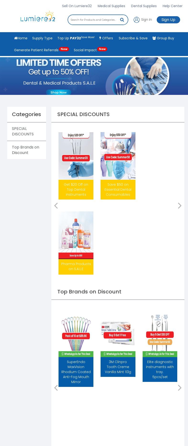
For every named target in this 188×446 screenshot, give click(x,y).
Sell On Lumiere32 (77, 6)
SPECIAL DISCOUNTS (23, 131)
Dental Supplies (144, 6)
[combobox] (98, 20)
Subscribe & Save (133, 38)
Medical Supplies (111, 6)
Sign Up (168, 19)
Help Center (173, 6)
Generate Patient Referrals (41, 49)
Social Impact (90, 49)
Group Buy (163, 38)
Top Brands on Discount (25, 149)
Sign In (142, 19)
